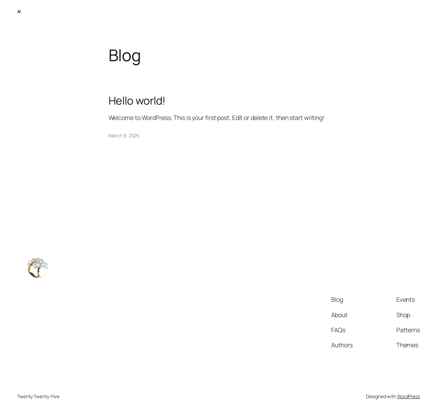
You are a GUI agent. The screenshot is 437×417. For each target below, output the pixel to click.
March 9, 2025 (124, 135)
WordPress (408, 396)
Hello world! (137, 101)
